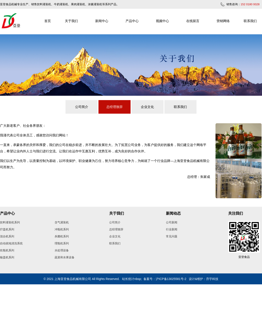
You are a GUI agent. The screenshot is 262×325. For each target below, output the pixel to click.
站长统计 (128, 279)
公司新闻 (171, 222)
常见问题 (171, 236)
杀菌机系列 (62, 236)
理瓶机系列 (62, 243)
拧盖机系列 (7, 229)
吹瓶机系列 (7, 250)
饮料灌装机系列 (10, 222)
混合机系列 (7, 236)
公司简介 (81, 107)
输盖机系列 (7, 257)
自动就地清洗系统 (11, 243)
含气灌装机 (62, 222)
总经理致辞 (114, 107)
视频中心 (162, 21)
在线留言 (192, 21)
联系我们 (250, 21)
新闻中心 (101, 21)
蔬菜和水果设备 (64, 257)
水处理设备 (62, 250)
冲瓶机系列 (62, 229)
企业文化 (147, 107)
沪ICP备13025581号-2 (171, 279)
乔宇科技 (212, 279)
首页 (47, 21)
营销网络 (223, 21)
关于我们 (71, 21)
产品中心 (132, 21)
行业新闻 (171, 229)
